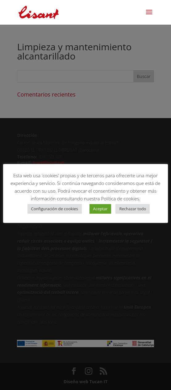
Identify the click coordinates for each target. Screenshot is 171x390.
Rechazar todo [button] (132, 208)
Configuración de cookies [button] (54, 208)
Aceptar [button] (100, 208)
